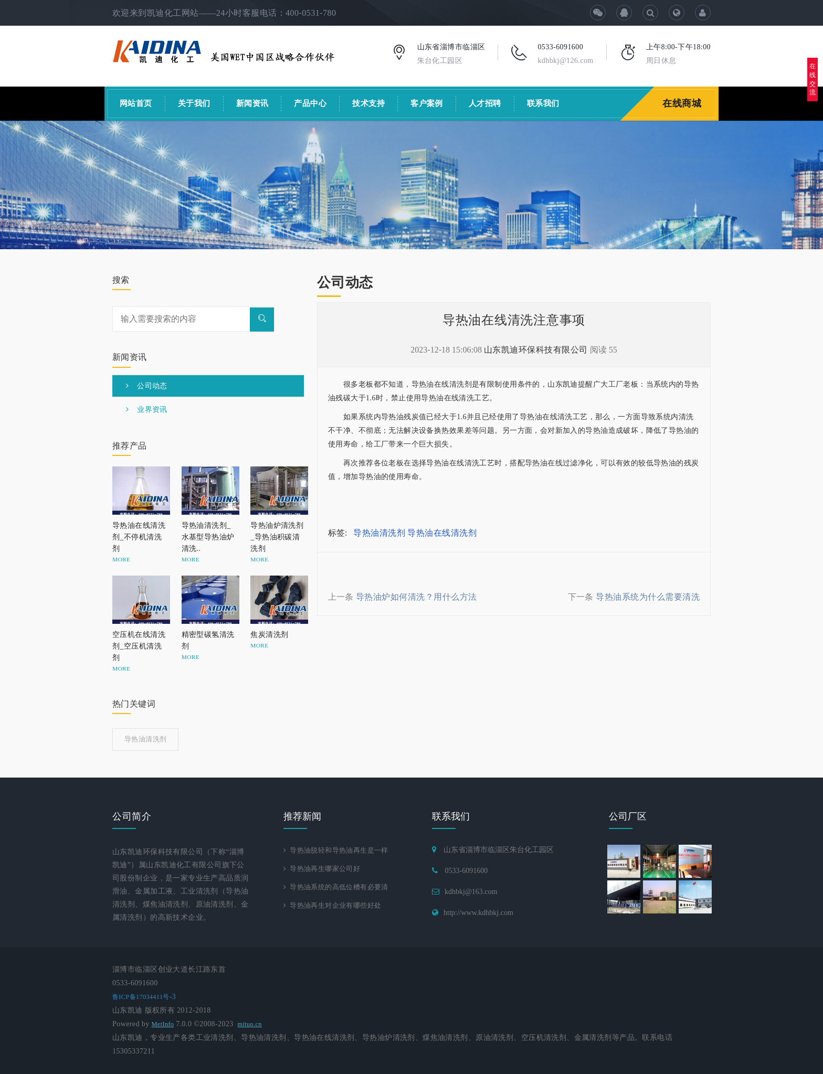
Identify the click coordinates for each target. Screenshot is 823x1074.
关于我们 (194, 103)
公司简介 (131, 816)
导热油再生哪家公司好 (324, 870)
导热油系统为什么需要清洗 (648, 596)
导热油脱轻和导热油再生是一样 (339, 851)
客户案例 (426, 103)
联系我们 (543, 103)
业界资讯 (146, 409)
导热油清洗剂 (379, 532)
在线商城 (683, 103)
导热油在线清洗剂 (442, 532)
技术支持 (368, 103)
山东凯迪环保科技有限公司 (536, 349)
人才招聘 (485, 103)
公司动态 (146, 386)
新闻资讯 (252, 103)
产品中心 (310, 103)
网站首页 (136, 103)
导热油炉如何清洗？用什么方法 (416, 596)
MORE (121, 559)
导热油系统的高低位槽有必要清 (339, 889)
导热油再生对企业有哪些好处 (336, 908)
